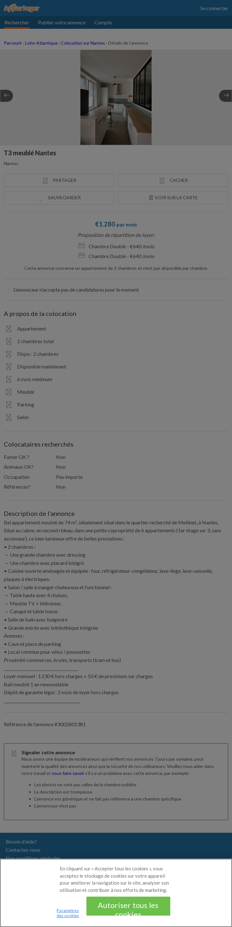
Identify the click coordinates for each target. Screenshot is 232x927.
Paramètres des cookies (68, 917)
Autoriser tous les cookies (128, 911)
